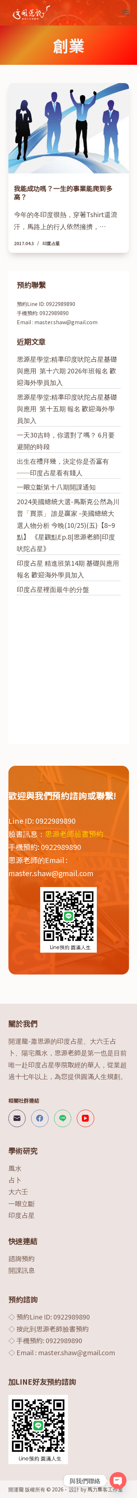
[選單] (125, 12)
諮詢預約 (21, 1258)
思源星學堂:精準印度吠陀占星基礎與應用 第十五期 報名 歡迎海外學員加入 (67, 408)
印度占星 (51, 243)
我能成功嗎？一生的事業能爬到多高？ (63, 192)
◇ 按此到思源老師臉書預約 (48, 1328)
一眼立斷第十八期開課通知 (56, 486)
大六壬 (18, 1191)
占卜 (15, 1179)
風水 (15, 1168)
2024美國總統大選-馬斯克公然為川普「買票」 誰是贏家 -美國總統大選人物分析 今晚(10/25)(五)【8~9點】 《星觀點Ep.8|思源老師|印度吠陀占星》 (68, 525)
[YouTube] (85, 1118)
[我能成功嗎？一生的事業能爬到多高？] (68, 128)
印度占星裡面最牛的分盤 (53, 589)
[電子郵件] (17, 1118)
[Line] (63, 1118)
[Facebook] (40, 1118)
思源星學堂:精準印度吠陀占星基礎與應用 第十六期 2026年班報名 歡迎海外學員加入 (67, 370)
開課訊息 (21, 1270)
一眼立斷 (21, 1203)
